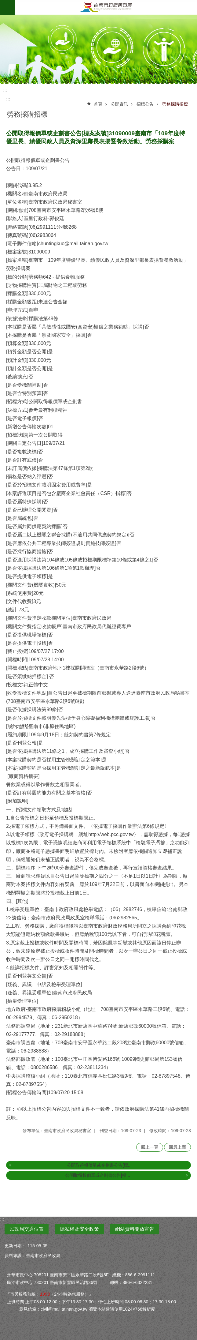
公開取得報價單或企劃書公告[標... (99, 1165)
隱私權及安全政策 (79, 1229)
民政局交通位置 (26, 1229)
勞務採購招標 (175, 104)
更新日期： (15, 1245)
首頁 (98, 104)
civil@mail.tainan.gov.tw (64, 1309)
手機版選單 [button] (7, 7)
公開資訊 (119, 104)
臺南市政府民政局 (106, 7)
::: (5, 89)
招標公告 (145, 104)
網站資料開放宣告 (134, 1229)
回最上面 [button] (177, 1147)
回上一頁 (149, 1147)
